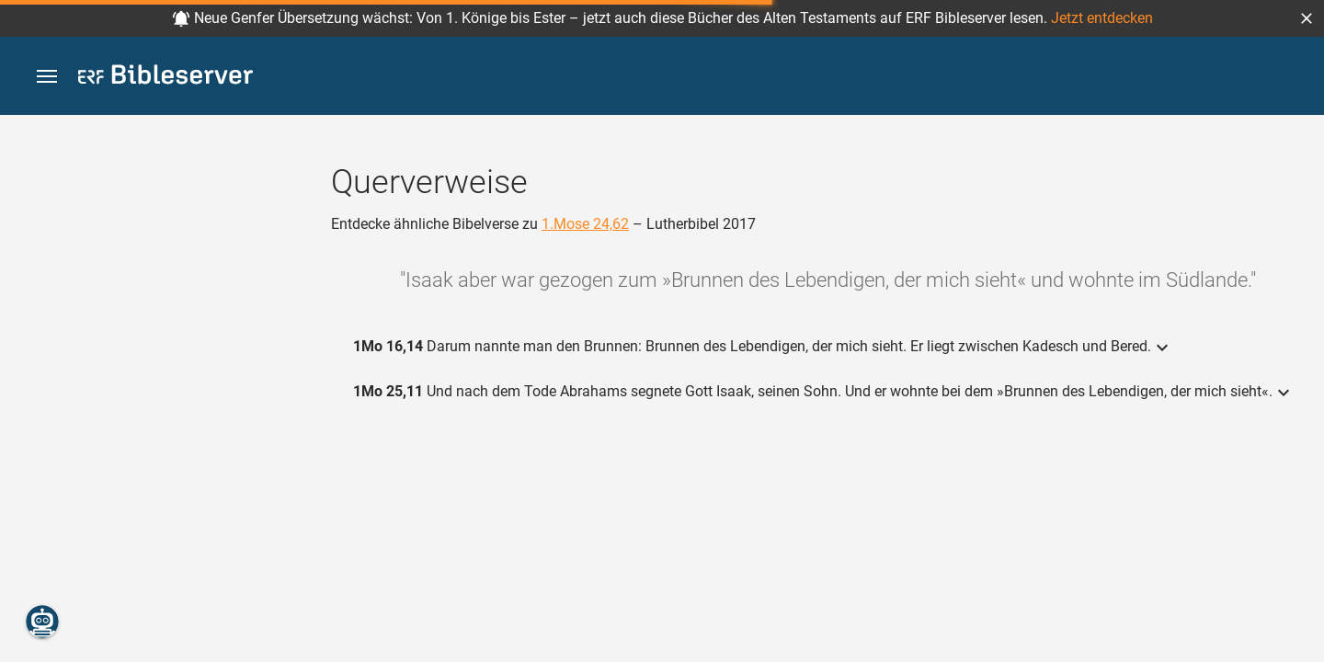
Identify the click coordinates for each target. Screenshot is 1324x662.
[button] (1306, 18)
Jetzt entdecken (1102, 18)
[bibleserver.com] (165, 77)
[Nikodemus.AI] (42, 621)
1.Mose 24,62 (585, 224)
